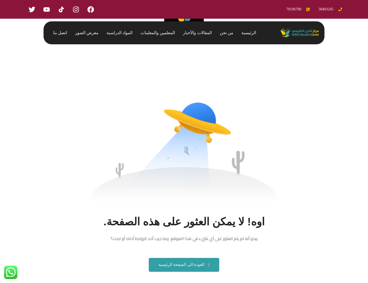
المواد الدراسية (119, 32)
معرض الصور (87, 32)
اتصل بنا (60, 32)
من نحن (226, 32)
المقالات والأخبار (197, 32)
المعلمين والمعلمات (157, 32)
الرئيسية (248, 32)
